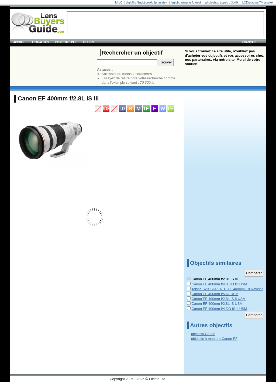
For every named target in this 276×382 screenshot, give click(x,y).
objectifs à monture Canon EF (214, 339)
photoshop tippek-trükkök (222, 2)
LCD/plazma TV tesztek (257, 2)
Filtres (88, 42)
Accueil (19, 42)
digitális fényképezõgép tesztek (146, 2)
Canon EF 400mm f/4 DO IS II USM (219, 309)
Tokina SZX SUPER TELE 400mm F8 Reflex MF (229, 289)
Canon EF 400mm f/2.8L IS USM (217, 304)
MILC (118, 2)
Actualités (40, 42)
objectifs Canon (203, 334)
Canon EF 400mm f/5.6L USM (215, 294)
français (249, 42)
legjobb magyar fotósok (186, 2)
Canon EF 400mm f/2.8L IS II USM (219, 299)
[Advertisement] (165, 24)
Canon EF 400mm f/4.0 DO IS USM (219, 284)
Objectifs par (66, 42)
